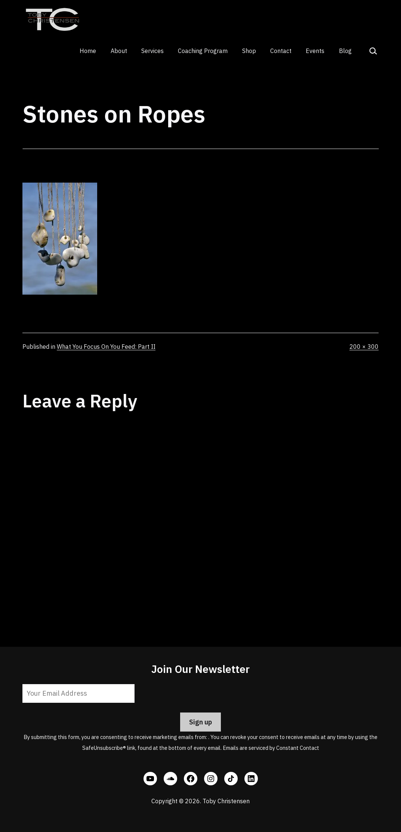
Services (152, 51)
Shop (249, 51)
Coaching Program (203, 51)
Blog (345, 51)
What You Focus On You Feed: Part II (106, 346)
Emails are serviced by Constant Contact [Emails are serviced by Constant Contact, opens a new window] (271, 747)
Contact (281, 51)
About (119, 51)
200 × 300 (364, 346)
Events (315, 51)
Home (88, 51)
